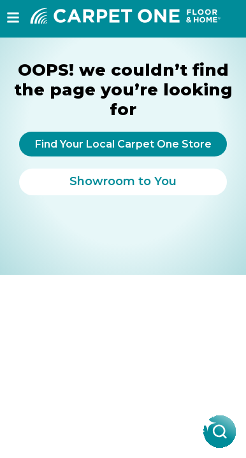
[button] (13, 17)
